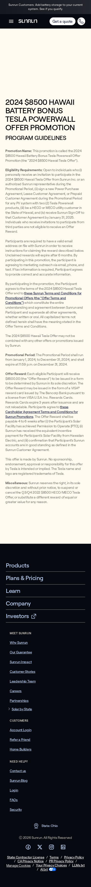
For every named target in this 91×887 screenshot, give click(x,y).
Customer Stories (22, 671)
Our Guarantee (21, 652)
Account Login (20, 730)
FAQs (14, 800)
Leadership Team (23, 681)
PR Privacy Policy (61, 861)
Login (14, 790)
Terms (54, 857)
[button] (11, 21)
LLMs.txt (78, 865)
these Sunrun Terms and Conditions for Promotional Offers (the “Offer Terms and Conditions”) (43, 298)
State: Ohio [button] (45, 826)
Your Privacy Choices (51, 865)
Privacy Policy (74, 857)
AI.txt (44, 869)
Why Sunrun (19, 642)
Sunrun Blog (19, 780)
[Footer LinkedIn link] (63, 848)
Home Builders (20, 749)
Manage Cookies (18, 865)
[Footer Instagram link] (51, 848)
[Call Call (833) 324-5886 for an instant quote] (81, 21)
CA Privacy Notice (30, 861)
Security (16, 809)
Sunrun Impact (21, 662)
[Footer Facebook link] (28, 848)
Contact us (18, 771)
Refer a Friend (20, 739)
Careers (16, 691)
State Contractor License (25, 857)
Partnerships (19, 700)
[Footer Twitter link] (40, 848)
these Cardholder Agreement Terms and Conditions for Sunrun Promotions (41, 412)
